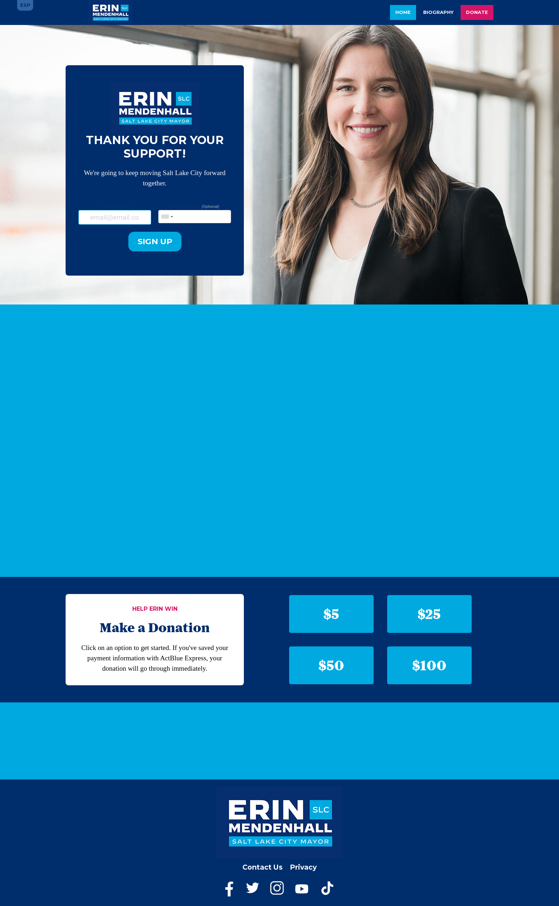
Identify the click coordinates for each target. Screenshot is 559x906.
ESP (25, 5)
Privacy (303, 867)
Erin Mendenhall (110, 12)
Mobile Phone (194, 213)
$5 (331, 614)
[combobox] (167, 216)
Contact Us (262, 867)
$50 (331, 665)
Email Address (114, 213)
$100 (429, 665)
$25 (429, 614)
